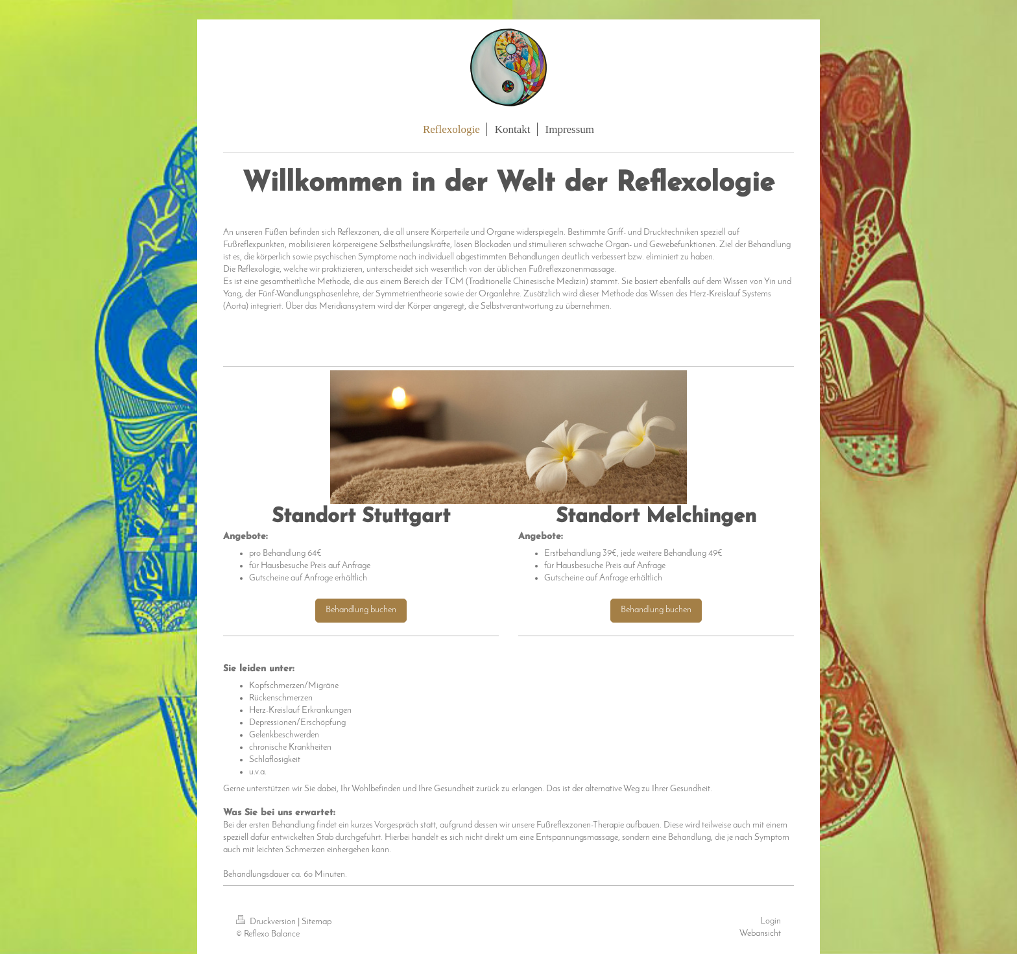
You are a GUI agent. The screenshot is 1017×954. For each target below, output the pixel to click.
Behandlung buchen (361, 610)
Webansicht (760, 933)
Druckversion (267, 922)
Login (770, 921)
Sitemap (316, 922)
